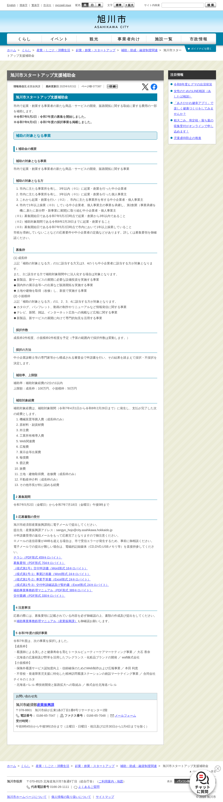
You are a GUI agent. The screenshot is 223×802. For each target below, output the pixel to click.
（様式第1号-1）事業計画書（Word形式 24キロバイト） (52, 574)
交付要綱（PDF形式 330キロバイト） (39, 595)
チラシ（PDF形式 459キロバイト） (38, 557)
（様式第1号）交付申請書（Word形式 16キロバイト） (51, 568)
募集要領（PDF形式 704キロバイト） (39, 563)
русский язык (63, 5)
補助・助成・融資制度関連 (139, 50)
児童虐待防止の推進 (187, 138)
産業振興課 (45, 705)
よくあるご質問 (89, 787)
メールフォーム (125, 715)
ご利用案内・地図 (111, 781)
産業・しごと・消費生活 (53, 50)
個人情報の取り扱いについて (71, 797)
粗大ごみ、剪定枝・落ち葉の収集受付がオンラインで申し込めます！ (193, 126)
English (11, 5)
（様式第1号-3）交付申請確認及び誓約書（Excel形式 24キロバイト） (61, 585)
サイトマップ (105, 797)
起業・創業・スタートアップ (95, 50)
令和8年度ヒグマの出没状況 (193, 84)
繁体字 (35, 5)
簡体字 (23, 5)
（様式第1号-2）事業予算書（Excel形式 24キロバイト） (52, 579)
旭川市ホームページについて (27, 797)
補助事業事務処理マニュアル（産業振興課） (47, 621)
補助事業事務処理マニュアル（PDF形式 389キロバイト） (53, 590)
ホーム (11, 50)
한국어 (47, 5)
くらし (26, 50)
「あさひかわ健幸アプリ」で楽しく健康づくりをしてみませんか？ (193, 108)
